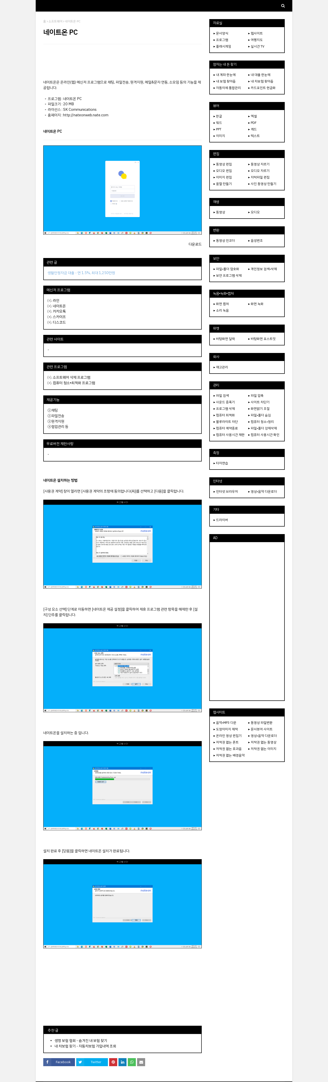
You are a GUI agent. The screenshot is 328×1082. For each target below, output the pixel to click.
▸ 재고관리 (221, 367)
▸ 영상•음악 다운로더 (262, 491)
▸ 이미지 (219, 135)
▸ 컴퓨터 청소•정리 (261, 421)
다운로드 (195, 244)
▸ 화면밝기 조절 (259, 408)
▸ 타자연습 (221, 463)
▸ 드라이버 (221, 520)
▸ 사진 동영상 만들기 (262, 183)
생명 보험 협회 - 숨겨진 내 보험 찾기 (81, 1040)
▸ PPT (217, 129)
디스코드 (59, 322)
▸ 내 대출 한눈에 (259, 74)
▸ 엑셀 (252, 116)
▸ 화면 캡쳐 (221, 303)
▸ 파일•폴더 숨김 (259, 415)
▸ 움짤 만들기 (223, 183)
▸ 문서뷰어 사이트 (260, 729)
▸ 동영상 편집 (223, 164)
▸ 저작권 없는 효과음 (228, 748)
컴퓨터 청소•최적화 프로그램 (74, 383)
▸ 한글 (218, 116)
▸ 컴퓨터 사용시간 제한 (229, 434)
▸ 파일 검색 (221, 395)
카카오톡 (59, 311)
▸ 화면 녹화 (256, 303)
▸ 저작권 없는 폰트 (226, 742)
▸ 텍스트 (254, 135)
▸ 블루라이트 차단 (226, 421)
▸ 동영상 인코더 (224, 240)
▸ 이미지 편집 (223, 177)
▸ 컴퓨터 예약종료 (226, 428)
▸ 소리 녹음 (221, 310)
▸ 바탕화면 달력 (224, 338)
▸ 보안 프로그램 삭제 (228, 275)
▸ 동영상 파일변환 (260, 722)
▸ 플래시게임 (222, 46)
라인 (56, 300)
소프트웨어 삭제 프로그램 (71, 377)
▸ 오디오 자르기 (259, 170)
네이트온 (59, 306)
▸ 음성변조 (255, 240)
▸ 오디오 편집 (223, 170)
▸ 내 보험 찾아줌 (225, 81)
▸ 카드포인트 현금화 (262, 87)
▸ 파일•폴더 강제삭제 (262, 428)
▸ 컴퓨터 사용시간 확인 (263, 434)
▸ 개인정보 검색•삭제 (262, 269)
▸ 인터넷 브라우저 (226, 491)
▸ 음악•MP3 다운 (225, 722)
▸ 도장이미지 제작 (226, 729)
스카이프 (59, 317)
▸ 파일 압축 (256, 395)
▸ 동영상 (219, 212)
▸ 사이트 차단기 (259, 402)
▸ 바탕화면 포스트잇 (262, 338)
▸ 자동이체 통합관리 (227, 87)
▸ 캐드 (252, 129)
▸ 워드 (218, 122)
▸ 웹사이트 (255, 33)
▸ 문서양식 (221, 33)
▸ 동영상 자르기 (259, 164)
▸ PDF (252, 122)
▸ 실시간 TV (256, 46)
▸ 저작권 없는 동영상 (262, 742)
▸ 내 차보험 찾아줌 (260, 81)
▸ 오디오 (254, 212)
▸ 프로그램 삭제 (224, 408)
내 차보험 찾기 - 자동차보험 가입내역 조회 (85, 1046)
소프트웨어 (55, 21)
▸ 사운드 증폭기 (224, 402)
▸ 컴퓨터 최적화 (224, 415)
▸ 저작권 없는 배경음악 (229, 755)
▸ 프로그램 (221, 39)
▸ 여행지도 (255, 39)
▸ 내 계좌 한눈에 (225, 74)
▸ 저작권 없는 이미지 (262, 748)
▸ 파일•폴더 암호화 (226, 269)
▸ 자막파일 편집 (259, 177)
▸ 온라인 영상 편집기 (228, 735)
